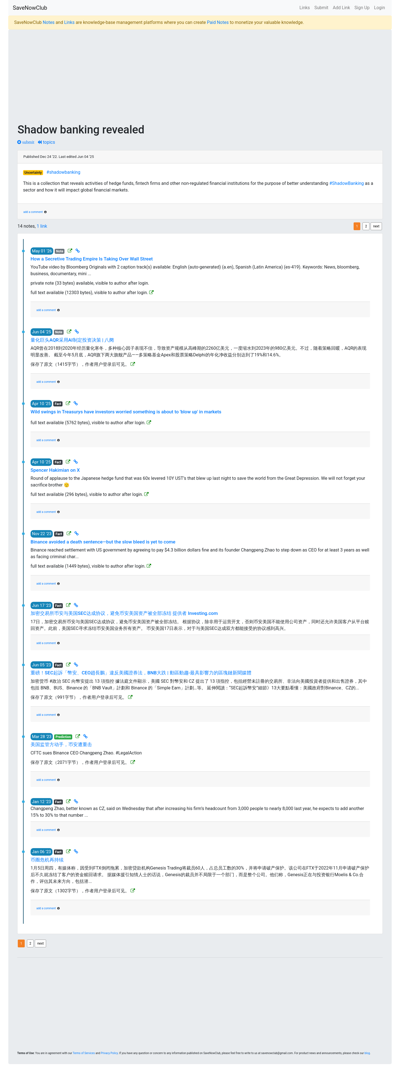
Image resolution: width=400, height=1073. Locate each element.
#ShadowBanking (346, 183)
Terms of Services (84, 1053)
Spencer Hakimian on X (55, 470)
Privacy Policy (109, 1053)
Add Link (341, 7)
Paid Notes (218, 22)
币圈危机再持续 (47, 860)
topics (46, 142)
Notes (49, 22)
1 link (42, 226)
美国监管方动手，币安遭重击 (61, 744)
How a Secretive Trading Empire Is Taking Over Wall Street (92, 259)
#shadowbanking (63, 172)
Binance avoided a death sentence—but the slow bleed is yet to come (103, 542)
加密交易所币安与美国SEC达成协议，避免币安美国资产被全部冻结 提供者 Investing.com (124, 613)
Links (304, 7)
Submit (321, 7)
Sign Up (362, 7)
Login (379, 7)
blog (367, 1053)
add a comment (33, 211)
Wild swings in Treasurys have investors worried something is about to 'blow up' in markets (126, 411)
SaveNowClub (30, 7)
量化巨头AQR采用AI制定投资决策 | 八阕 (72, 340)
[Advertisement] (184, 73)
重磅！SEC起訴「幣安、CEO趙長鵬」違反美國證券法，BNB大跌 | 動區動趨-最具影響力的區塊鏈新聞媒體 (141, 672)
